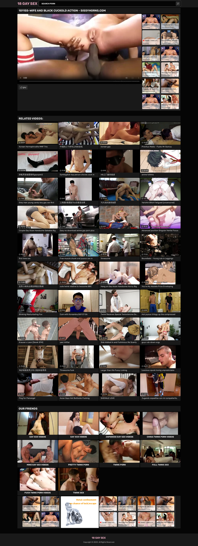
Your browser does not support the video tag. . (79, 49)
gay (24, 87)
